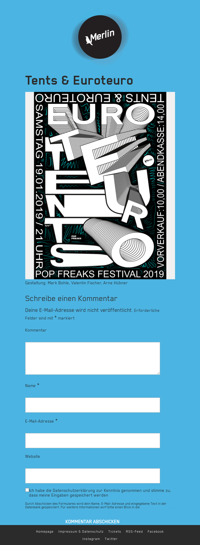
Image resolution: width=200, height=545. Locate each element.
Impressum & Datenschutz (81, 532)
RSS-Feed (134, 532)
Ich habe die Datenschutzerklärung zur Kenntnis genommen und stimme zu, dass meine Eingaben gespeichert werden (100, 492)
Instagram (91, 539)
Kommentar (36, 330)
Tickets (114, 532)
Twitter (111, 539)
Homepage (45, 532)
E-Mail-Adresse (41, 421)
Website (32, 456)
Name (32, 385)
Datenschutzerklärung (157, 507)
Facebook (156, 532)
